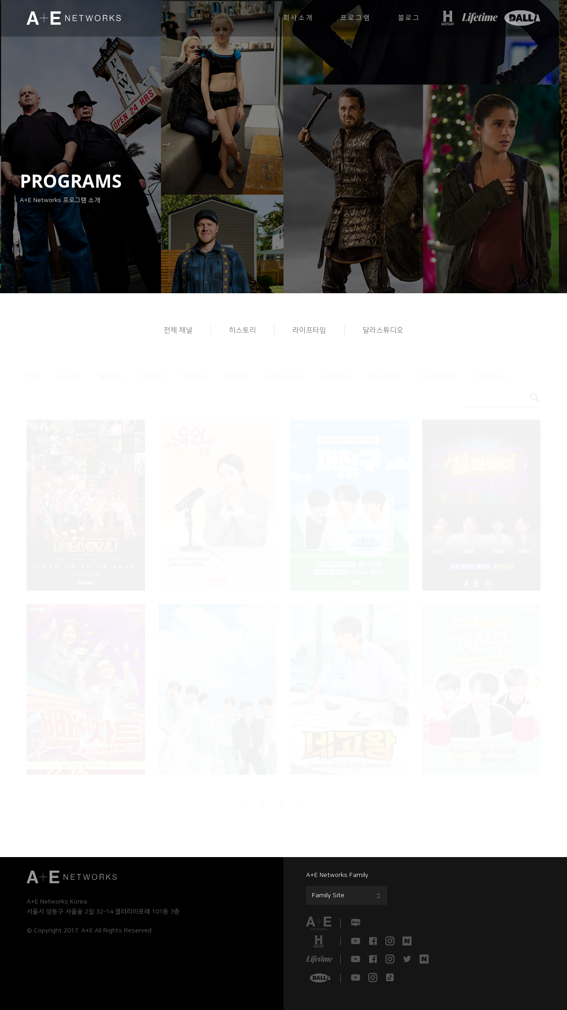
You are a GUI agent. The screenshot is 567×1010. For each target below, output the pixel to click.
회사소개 (298, 18)
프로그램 (355, 18)
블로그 (409, 18)
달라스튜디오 (383, 330)
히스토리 (242, 330)
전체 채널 (178, 330)
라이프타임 (309, 330)
